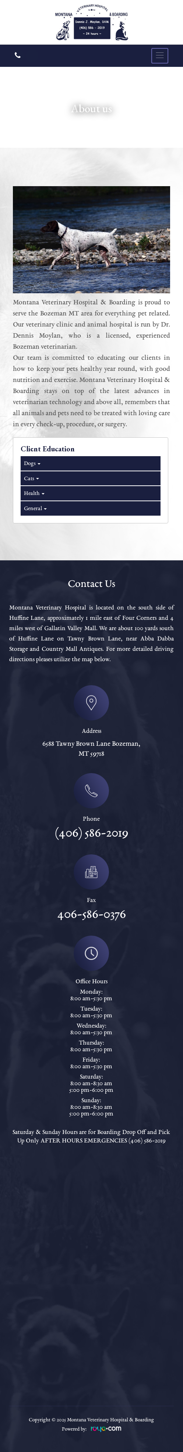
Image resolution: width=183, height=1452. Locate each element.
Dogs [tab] (32, 464)
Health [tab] (34, 493)
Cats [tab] (31, 479)
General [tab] (35, 509)
